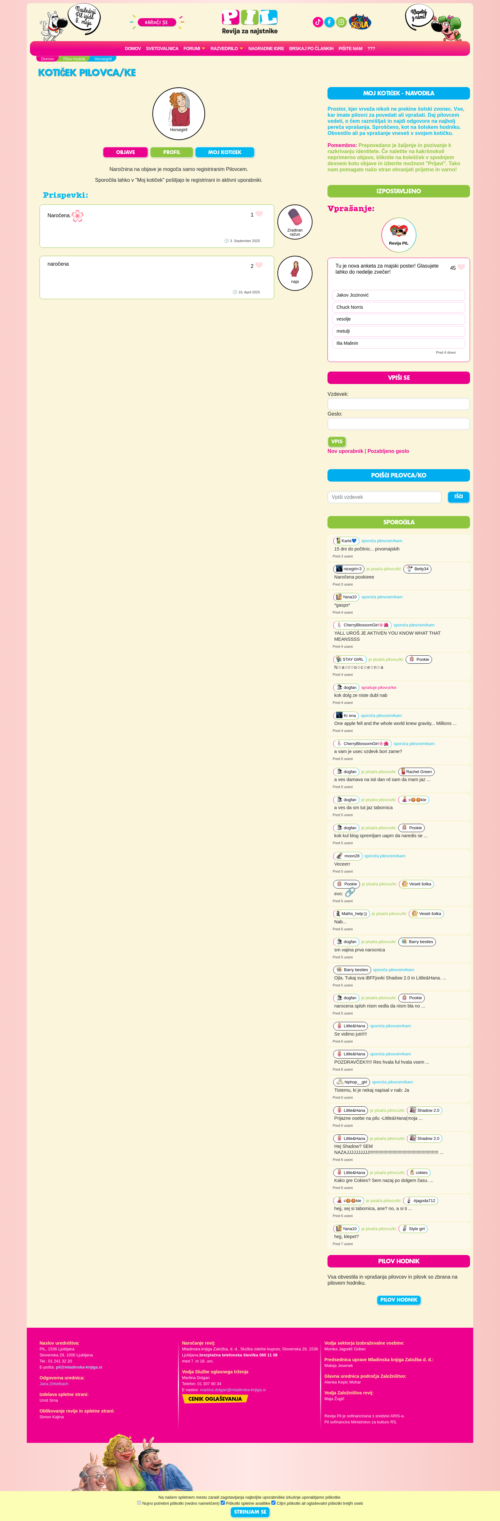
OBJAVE (125, 152)
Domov (133, 48)
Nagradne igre (266, 48)
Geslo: (334, 414)
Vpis (336, 442)
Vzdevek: (338, 394)
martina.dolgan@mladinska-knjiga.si (233, 1389)
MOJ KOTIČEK (224, 152)
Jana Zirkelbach (54, 1383)
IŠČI (458, 496)
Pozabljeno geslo (388, 451)
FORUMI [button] (192, 48)
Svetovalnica (162, 48)
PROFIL (171, 152)
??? (371, 48)
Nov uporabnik (345, 451)
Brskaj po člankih (311, 48)
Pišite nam (351, 48)
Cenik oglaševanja (215, 1399)
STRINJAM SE (250, 1512)
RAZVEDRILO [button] (224, 48)
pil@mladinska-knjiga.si (79, 1367)
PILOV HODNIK (398, 1300)
